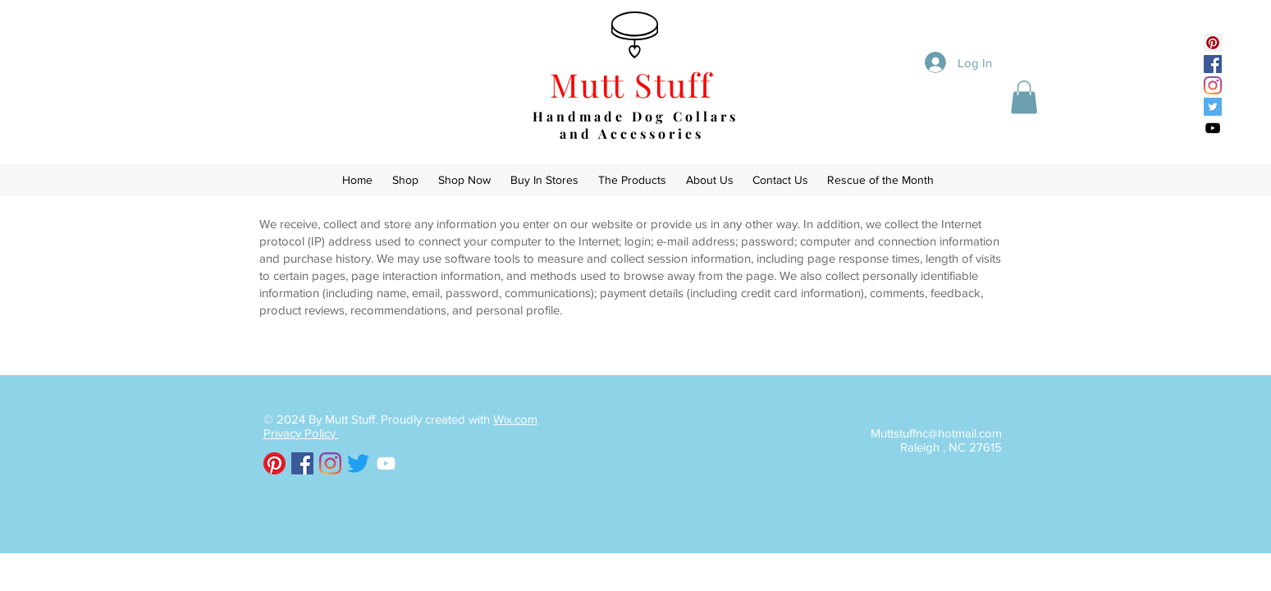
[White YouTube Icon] (386, 463)
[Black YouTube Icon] (1213, 128)
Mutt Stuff (636, 84)
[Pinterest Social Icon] (1213, 43)
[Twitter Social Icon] (1213, 107)
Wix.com (515, 419)
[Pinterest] (274, 463)
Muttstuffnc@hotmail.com (936, 433)
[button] (1024, 97)
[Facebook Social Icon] (1213, 64)
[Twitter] (358, 463)
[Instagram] (1213, 85)
